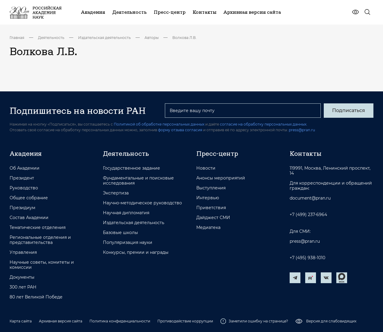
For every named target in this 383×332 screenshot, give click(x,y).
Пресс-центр (217, 153)
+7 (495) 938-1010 (307, 257)
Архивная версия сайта (60, 321)
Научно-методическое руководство (142, 203)
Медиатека (208, 227)
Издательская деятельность (104, 37)
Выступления (211, 188)
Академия (26, 153)
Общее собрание (29, 197)
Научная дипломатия (126, 212)
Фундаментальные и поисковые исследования (138, 181)
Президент (22, 178)
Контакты (305, 153)
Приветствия (211, 207)
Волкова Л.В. (184, 37)
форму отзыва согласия (180, 130)
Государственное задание (131, 168)
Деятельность (51, 37)
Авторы (152, 37)
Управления (23, 252)
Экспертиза (116, 193)
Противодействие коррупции (185, 321)
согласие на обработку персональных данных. (263, 124)
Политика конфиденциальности (119, 321)
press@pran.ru (302, 130)
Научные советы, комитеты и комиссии (42, 265)
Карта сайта (21, 321)
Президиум (22, 207)
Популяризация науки (127, 242)
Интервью (207, 197)
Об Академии (24, 168)
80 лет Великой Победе (36, 297)
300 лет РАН (23, 287)
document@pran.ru (310, 198)
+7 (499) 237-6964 (308, 214)
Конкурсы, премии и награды (135, 252)
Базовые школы (120, 232)
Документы (22, 277)
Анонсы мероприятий (220, 178)
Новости (205, 168)
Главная (17, 37)
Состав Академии (29, 217)
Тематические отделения (38, 227)
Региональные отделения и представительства (40, 240)
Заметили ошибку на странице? (254, 321)
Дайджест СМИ (213, 217)
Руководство (24, 188)
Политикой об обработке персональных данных (159, 124)
